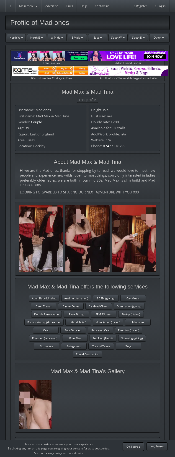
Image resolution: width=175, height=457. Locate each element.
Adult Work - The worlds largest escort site (128, 73)
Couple (36, 122)
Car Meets (133, 298)
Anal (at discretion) (76, 298)
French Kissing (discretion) (44, 322)
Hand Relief (78, 322)
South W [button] (118, 38)
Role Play (75, 338)
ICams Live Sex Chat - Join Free (51, 73)
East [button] (97, 38)
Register (140, 6)
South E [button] (138, 38)
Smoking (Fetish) (103, 338)
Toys (128, 346)
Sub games (74, 346)
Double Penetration (46, 314)
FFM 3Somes (104, 314)
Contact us (102, 6)
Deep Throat (43, 306)
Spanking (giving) (132, 338)
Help (84, 6)
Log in (160, 6)
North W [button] (16, 38)
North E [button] (36, 38)
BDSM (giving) (106, 298)
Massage (138, 322)
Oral (46, 330)
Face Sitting (76, 314)
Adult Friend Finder (128, 58)
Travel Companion (87, 354)
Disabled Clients (98, 306)
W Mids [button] (57, 38)
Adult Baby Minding (44, 298)
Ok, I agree (133, 447)
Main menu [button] (28, 6)
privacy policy (53, 453)
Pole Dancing (73, 330)
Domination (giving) (129, 306)
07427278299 (114, 146)
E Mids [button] (77, 38)
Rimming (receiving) (44, 338)
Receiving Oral (100, 330)
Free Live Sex (51, 58)
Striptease (46, 346)
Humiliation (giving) (108, 322)
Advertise (51, 6)
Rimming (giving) (128, 330)
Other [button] (159, 38)
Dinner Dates (70, 306)
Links (69, 6)
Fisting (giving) (131, 314)
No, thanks (157, 446)
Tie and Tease (101, 346)
